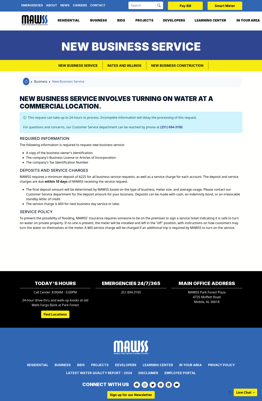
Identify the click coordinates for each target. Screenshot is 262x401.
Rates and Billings (124, 66)
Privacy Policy (221, 365)
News (65, 5)
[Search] (141, 5)
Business (98, 20)
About (51, 5)
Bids (121, 20)
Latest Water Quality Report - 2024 (99, 373)
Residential (69, 20)
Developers (174, 20)
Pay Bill (185, 6)
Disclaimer (148, 373)
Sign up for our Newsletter (131, 395)
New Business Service (78, 66)
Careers (80, 5)
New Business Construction (177, 66)
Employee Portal (180, 373)
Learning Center (210, 20)
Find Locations (55, 314)
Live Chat (244, 392)
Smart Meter (225, 6)
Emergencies (32, 5)
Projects (144, 20)
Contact (97, 5)
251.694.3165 (131, 292)
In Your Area (190, 365)
